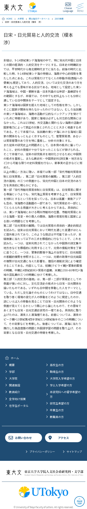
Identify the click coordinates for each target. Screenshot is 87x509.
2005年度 (59, 18)
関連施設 (14, 385)
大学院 (20, 18)
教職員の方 (57, 417)
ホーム (15, 358)
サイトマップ (74, 451)
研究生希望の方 (59, 403)
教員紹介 (14, 392)
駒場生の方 (57, 372)
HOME (9, 18)
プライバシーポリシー (42, 451)
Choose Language (68, 9)
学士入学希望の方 (61, 385)
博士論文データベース (39, 18)
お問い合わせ (23, 438)
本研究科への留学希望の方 (65, 394)
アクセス (63, 438)
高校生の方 (57, 365)
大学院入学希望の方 (62, 378)
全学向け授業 (17, 399)
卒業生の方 (57, 410)
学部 (12, 372)
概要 (12, 365)
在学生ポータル (19, 406)
